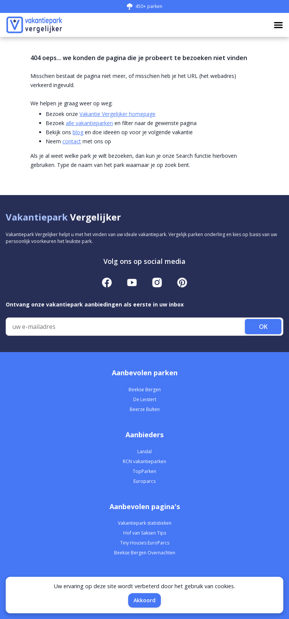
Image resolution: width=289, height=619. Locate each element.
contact (71, 141)
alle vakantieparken (89, 123)
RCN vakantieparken (144, 461)
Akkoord (144, 600)
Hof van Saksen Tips (144, 533)
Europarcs (144, 481)
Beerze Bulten (145, 409)
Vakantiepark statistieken (144, 523)
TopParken (144, 471)
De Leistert (144, 399)
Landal (144, 451)
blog (78, 132)
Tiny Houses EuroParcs (144, 543)
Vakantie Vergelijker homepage (117, 113)
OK (263, 326)
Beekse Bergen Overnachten (144, 552)
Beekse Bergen (145, 389)
